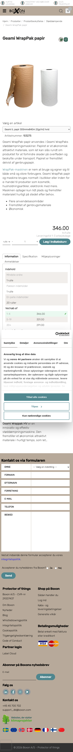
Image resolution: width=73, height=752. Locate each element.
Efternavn (10, 483)
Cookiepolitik (10, 630)
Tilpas (36, 406)
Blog (5, 615)
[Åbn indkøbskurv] (67, 10)
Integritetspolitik (12, 625)
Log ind (42, 600)
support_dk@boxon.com (17, 709)
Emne (7, 467)
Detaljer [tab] (24, 342)
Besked (8, 514)
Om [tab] (66, 342)
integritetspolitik (10, 559)
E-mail (8, 499)
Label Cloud (9, 653)
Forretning (11, 491)
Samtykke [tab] (9, 342)
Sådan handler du (48, 595)
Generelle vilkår (47, 614)
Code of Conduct (12, 640)
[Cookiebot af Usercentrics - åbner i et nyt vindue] (55, 334)
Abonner (45, 677)
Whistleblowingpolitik (15, 620)
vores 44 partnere (21, 359)
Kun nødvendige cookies (36, 415)
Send (8, 575)
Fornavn (9, 475)
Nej (58, 568)
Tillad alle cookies (36, 397)
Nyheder (7, 610)
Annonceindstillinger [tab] (46, 342)
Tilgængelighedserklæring (18, 635)
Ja (49, 568)
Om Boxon (8, 605)
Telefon (9, 506)
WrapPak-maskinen (15, 169)
